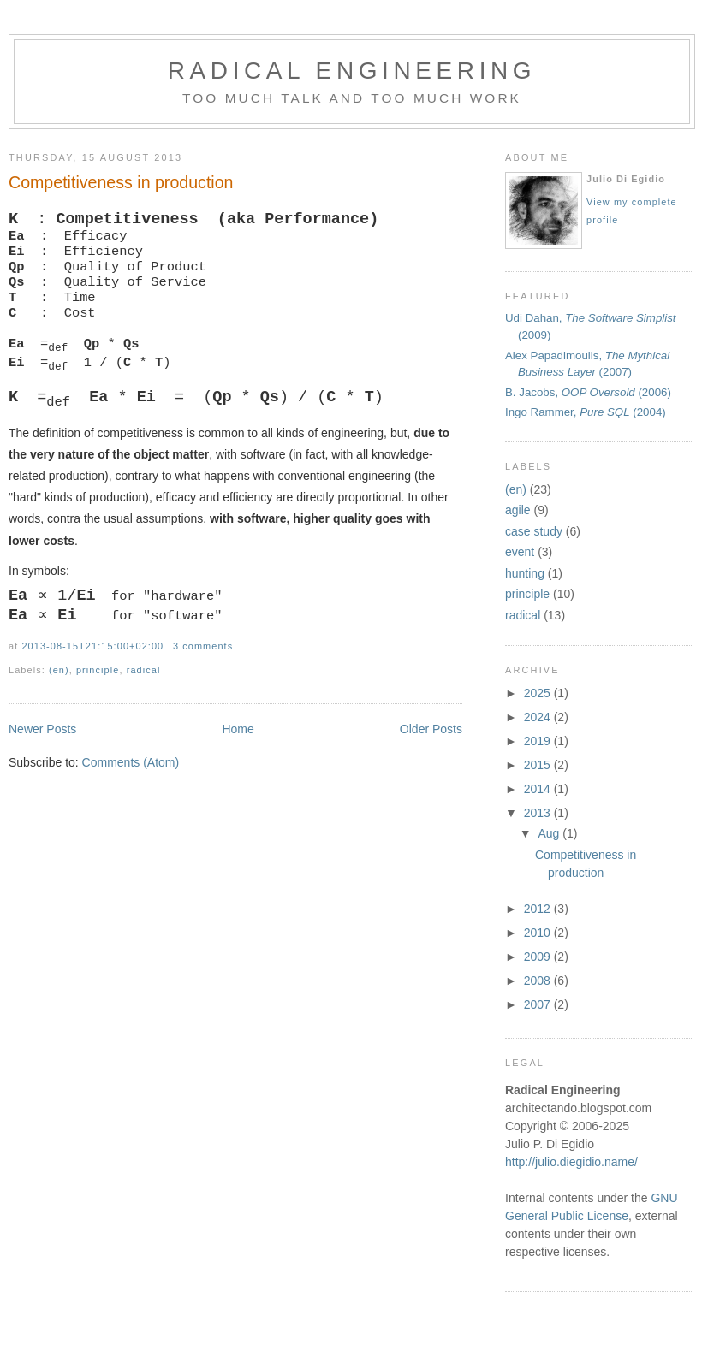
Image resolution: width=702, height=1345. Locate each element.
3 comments (203, 683)
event (519, 552)
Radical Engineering (352, 70)
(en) (515, 489)
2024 (539, 717)
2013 (539, 813)
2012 (539, 908)
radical (522, 615)
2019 (539, 741)
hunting (524, 573)
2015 (539, 765)
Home (237, 766)
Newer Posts (42, 766)
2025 (539, 693)
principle (527, 594)
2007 (539, 1004)
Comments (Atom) (131, 799)
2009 (539, 956)
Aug (550, 833)
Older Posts (431, 766)
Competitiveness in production (121, 182)
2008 (539, 980)
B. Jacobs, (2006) (588, 392)
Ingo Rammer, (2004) (585, 412)
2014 (539, 789)
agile (518, 510)
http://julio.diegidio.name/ (571, 1162)
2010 (539, 932)
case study (533, 531)
